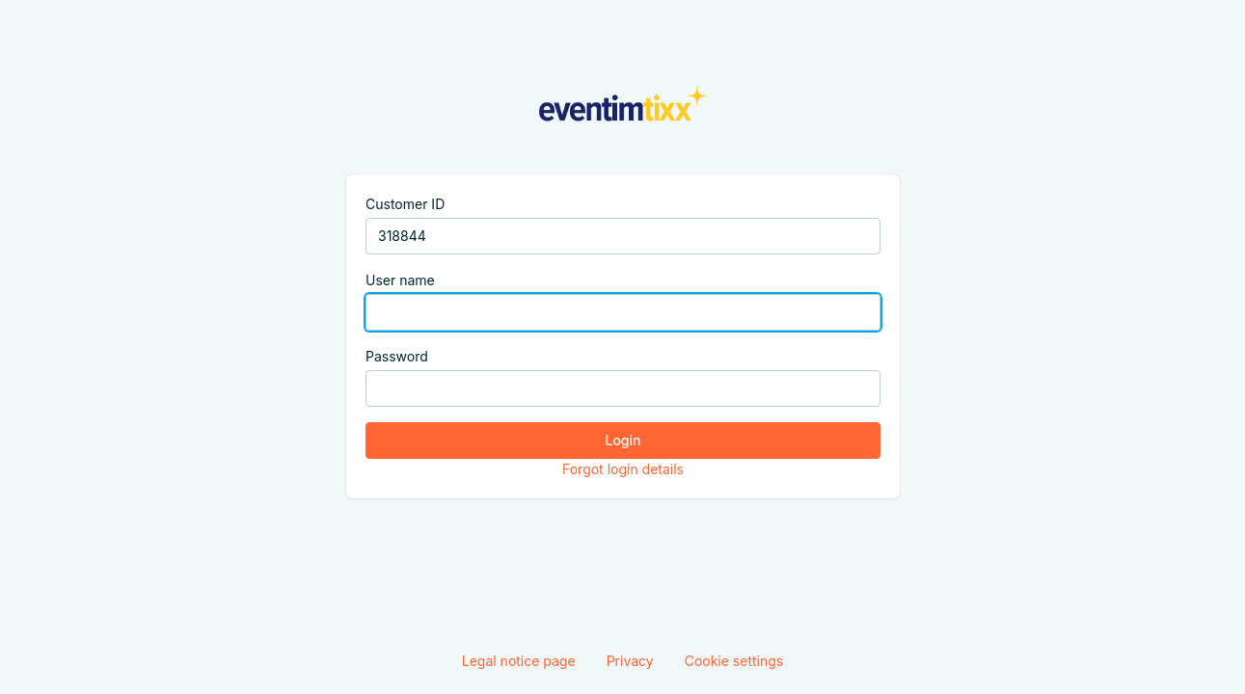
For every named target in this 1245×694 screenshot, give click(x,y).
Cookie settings (734, 661)
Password (396, 356)
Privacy (630, 661)
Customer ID (405, 204)
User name (400, 280)
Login (622, 440)
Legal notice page (519, 661)
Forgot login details (622, 469)
